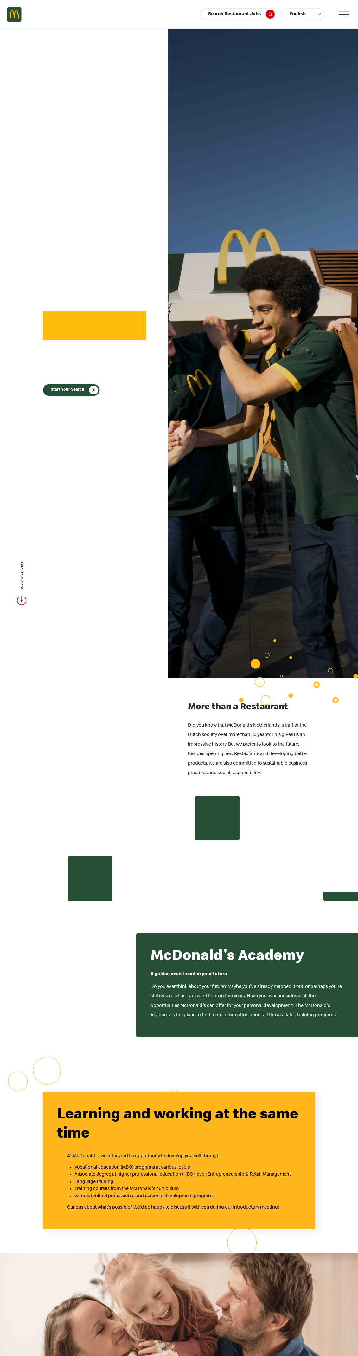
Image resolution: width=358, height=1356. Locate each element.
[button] (303, 14)
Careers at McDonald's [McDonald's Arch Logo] (14, 14)
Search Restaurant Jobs (241, 14)
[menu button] (343, 14)
